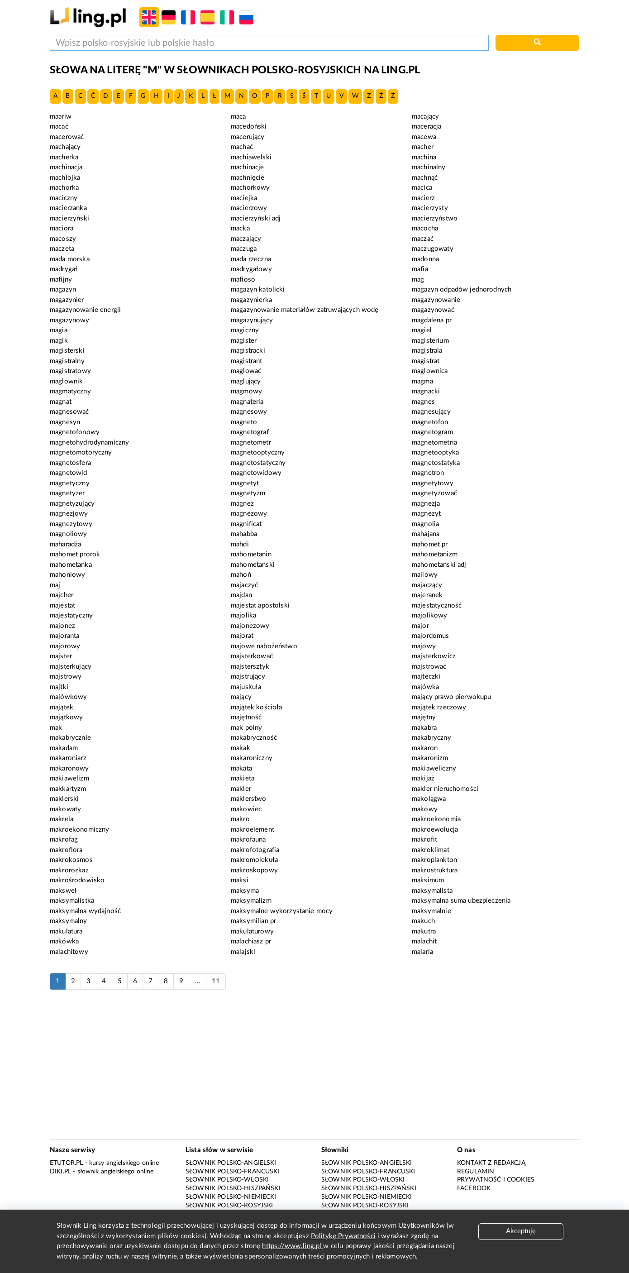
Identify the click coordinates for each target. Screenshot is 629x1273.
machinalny (429, 167)
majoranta (64, 635)
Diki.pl (60, 1171)
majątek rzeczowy (439, 707)
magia (58, 330)
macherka (64, 157)
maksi (239, 880)
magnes (423, 401)
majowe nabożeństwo (264, 646)
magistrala (427, 350)
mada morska (70, 259)
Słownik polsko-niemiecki (231, 1197)
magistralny (67, 361)
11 (216, 981)
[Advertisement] (314, 1069)
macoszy (63, 238)
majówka (425, 687)
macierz (423, 198)
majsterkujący (70, 666)
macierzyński (69, 218)
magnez (242, 503)
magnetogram (432, 432)
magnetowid (68, 472)
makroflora (66, 850)
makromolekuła (254, 860)
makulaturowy (252, 931)
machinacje (247, 167)
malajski (243, 951)
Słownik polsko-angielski (231, 1163)
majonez (62, 625)
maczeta (62, 248)
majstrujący (248, 676)
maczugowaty (432, 248)
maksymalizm (251, 900)
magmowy (246, 391)
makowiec (246, 809)
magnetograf (250, 432)
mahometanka (71, 564)
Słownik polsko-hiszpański (233, 1188)
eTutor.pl (66, 1163)
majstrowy (65, 676)
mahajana (425, 534)
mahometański (253, 564)
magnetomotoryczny (81, 452)
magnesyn (65, 422)
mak (56, 727)
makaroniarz (68, 758)
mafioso (243, 279)
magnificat (246, 524)
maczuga (244, 248)
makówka (64, 941)
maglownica (430, 371)
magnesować (69, 411)
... (197, 981)
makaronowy (69, 768)
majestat (62, 605)
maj (55, 585)
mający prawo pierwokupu (451, 697)
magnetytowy (432, 483)
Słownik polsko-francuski (233, 1171)
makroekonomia (436, 819)
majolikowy (430, 615)
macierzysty (430, 208)
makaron (425, 748)
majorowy (65, 646)
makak (240, 748)
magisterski (67, 350)
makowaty (65, 809)
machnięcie (248, 177)
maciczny (63, 198)
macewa (424, 137)
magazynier (67, 300)
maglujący (246, 381)
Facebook (474, 1188)
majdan (241, 595)
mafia (420, 269)
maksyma (245, 890)
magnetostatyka (436, 462)
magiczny (245, 330)
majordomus (430, 635)
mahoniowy (67, 574)
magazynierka (251, 300)
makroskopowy (254, 870)
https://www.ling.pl (292, 1246)
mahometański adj (439, 564)
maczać (423, 238)
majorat (242, 635)
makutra (424, 931)
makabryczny (431, 737)
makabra (424, 727)
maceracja (426, 126)
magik (59, 340)
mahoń (241, 574)
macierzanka (68, 208)
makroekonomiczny (79, 829)
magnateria (247, 401)
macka (240, 228)
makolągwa (429, 798)
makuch (423, 921)
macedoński (249, 126)
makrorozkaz (69, 870)
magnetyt (245, 483)
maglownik (66, 381)
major (420, 625)
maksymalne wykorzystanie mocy (282, 911)
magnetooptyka (435, 452)
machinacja (66, 167)
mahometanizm (434, 554)
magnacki (426, 391)
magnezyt (426, 513)
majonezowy (250, 625)
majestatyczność (437, 605)
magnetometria (434, 442)
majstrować (429, 666)
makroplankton (434, 860)
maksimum (428, 880)
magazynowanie (436, 300)
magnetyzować (434, 493)
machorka (64, 187)
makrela (61, 819)
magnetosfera (70, 462)
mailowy (425, 574)
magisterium (430, 340)
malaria (422, 951)
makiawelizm (69, 778)
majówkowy (68, 697)
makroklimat (430, 850)
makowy (425, 809)
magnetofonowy (75, 432)
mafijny (61, 279)
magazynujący (252, 320)
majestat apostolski (260, 605)
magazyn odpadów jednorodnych (461, 289)
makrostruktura (434, 870)
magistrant (246, 361)
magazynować (433, 309)
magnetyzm (248, 493)
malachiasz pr (251, 941)
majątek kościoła (256, 707)
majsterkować (252, 656)
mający (241, 697)
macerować (67, 137)
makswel (63, 890)
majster (61, 656)
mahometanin (251, 554)
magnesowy (249, 411)
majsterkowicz (434, 656)
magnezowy (249, 513)
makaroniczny (251, 758)
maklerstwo (249, 798)
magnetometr (251, 442)
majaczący (427, 585)
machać (242, 147)
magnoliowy (68, 534)
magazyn (63, 289)
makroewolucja (435, 829)
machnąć (425, 177)
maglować (246, 371)
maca (238, 116)
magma (422, 381)
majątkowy (66, 717)
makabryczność (254, 737)
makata (241, 768)
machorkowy (250, 187)
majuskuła (246, 687)
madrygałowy (251, 269)
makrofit (424, 839)
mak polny (246, 727)
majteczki (426, 676)
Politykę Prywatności (343, 1236)
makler (241, 788)
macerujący (248, 137)
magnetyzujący (72, 503)
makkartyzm (68, 788)
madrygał (63, 269)
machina (424, 157)
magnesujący (431, 411)
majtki (59, 687)
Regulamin (475, 1171)
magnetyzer (67, 493)
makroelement (252, 829)
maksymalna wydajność (85, 911)
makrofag (64, 839)
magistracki (248, 350)
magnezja (426, 503)
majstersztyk (250, 666)
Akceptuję (521, 1231)
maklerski (64, 798)
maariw (60, 116)
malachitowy (69, 951)
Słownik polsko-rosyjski (229, 1205)
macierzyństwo (434, 218)
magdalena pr (432, 320)
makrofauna (248, 839)
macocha (425, 228)
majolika (243, 615)
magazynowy (70, 320)
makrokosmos (71, 860)
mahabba (244, 534)
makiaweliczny (434, 768)
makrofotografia (255, 850)
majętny (424, 717)
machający (65, 147)
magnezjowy (69, 513)
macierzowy (249, 208)
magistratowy (70, 371)
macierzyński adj (256, 218)
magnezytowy (71, 524)
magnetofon (430, 422)
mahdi (240, 544)
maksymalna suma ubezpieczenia (461, 900)
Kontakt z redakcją (491, 1163)
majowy (424, 646)
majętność (246, 717)
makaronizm (430, 758)
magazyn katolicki (258, 289)
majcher (61, 595)
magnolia (425, 524)
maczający (246, 238)
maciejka (244, 198)
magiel (422, 330)
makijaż (423, 778)
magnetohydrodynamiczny (89, 442)
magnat (60, 401)
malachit (424, 941)
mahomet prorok (75, 554)
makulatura (66, 931)
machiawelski (251, 157)
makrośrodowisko (77, 880)
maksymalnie (431, 911)
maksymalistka (72, 900)
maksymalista (432, 890)
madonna (425, 259)
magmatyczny (70, 391)
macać (59, 126)
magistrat (425, 361)
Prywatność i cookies (495, 1180)
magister (244, 340)
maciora (61, 228)
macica (422, 187)
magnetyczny (70, 483)
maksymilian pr (253, 921)
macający (425, 116)
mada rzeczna (251, 259)
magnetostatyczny (258, 462)
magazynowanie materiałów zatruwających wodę (304, 309)
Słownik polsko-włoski (227, 1180)
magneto (244, 422)
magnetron (428, 472)
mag (418, 279)
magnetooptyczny (258, 452)
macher (423, 147)
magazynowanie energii (85, 309)
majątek (61, 707)
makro (240, 819)
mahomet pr (430, 544)
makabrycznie (70, 737)
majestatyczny (71, 615)
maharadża (65, 544)
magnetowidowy (256, 472)
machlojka (65, 177)
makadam (64, 748)
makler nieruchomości (445, 788)
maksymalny (68, 921)
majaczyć (244, 585)
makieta (242, 778)
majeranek (427, 595)
